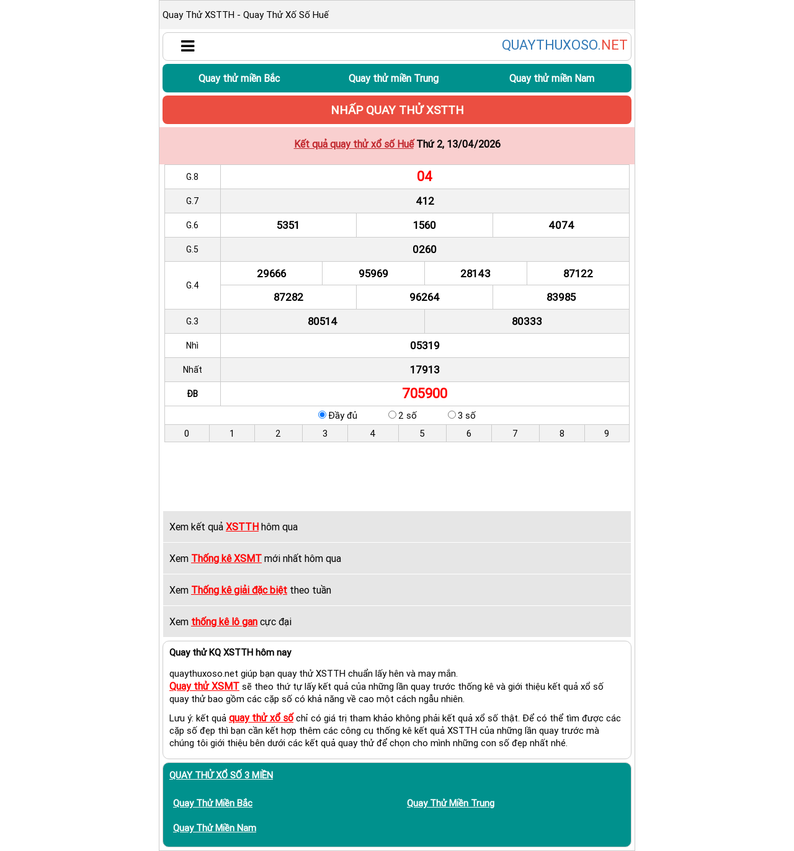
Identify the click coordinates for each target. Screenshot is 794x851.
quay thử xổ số (261, 717)
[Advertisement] (397, 476)
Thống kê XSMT (226, 558)
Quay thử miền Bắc (239, 78)
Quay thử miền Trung (394, 78)
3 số (467, 415)
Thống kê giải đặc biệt (239, 590)
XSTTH (242, 526)
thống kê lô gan (224, 621)
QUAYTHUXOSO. (565, 45)
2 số (407, 415)
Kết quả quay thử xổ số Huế (354, 144)
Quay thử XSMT (204, 686)
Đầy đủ (342, 415)
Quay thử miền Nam (551, 78)
